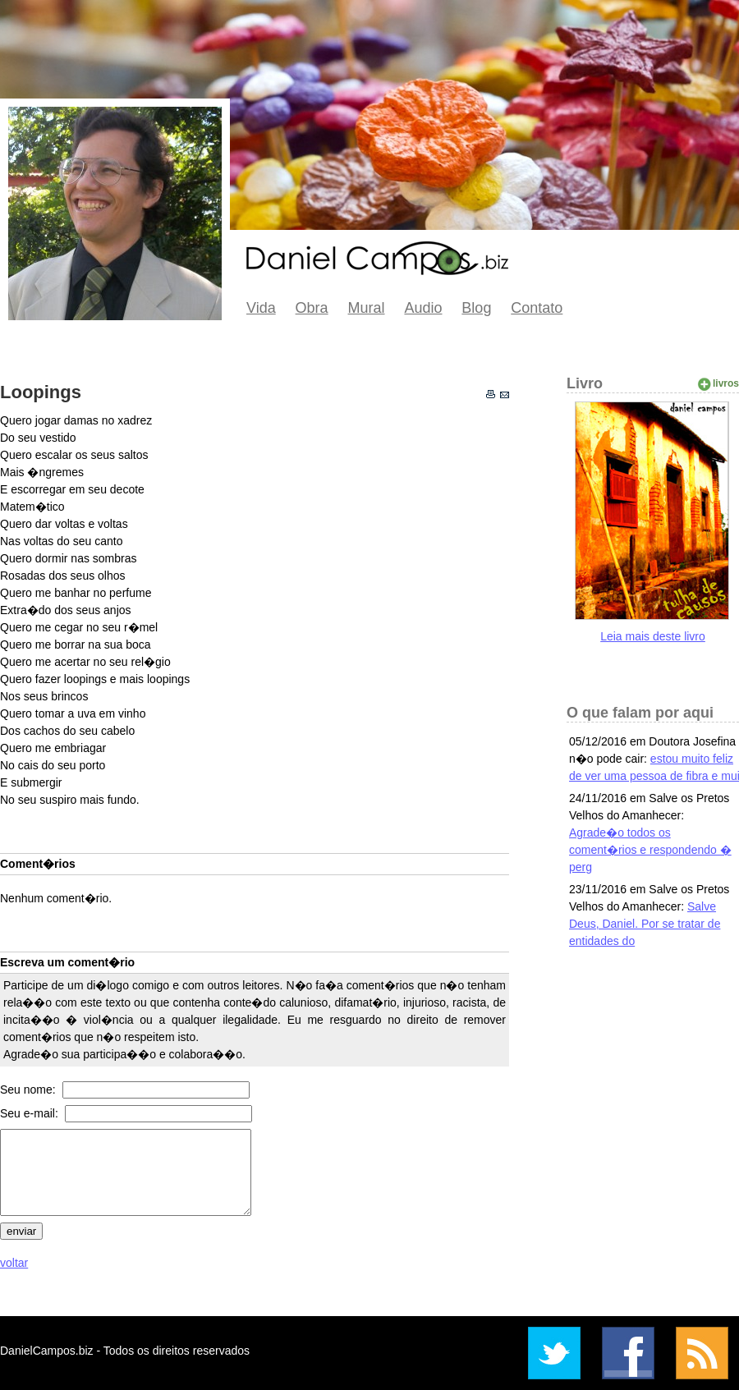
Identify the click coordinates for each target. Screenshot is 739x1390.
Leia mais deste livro (652, 636)
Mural (366, 308)
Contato (536, 308)
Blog (476, 308)
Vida (261, 308)
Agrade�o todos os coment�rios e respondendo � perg (650, 850)
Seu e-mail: (31, 1113)
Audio (423, 308)
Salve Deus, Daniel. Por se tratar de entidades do (644, 923)
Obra (312, 308)
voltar (14, 1262)
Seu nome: (29, 1089)
